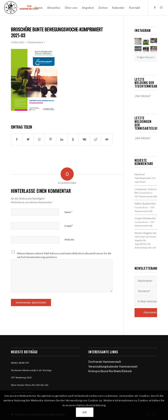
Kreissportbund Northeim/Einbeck (110, 371)
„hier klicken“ (143, 96)
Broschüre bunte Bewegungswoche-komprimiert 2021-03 (57, 32)
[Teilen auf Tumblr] (73, 139)
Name (68, 212)
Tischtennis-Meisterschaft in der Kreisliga (31, 370)
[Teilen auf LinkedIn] (61, 139)
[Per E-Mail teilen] (106, 139)
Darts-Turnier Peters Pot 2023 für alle (29, 385)
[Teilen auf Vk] (84, 139)
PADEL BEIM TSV (20, 362)
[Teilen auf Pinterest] (50, 139)
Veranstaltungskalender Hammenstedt (112, 366)
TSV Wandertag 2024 (21, 377)
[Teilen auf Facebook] (16, 139)
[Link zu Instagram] (161, 7)
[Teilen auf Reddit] (95, 139)
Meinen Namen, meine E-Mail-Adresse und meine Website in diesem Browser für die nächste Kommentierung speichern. (64, 255)
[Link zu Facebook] (155, 7)
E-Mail (69, 226)
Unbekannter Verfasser (146, 189)
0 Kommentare (35, 42)
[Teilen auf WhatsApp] (39, 139)
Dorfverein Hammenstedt (104, 361)
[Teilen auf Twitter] (28, 139)
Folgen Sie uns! (146, 57)
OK (84, 412)
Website (69, 239)
